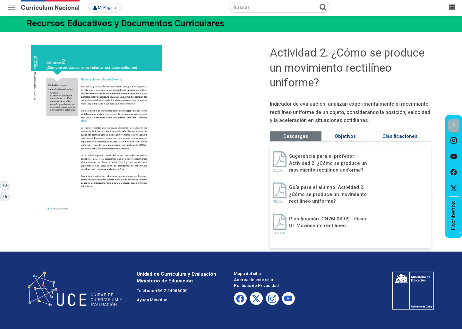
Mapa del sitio (247, 273)
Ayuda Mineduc (152, 300)
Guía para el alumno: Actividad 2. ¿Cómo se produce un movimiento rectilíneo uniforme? (328, 194)
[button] (453, 125)
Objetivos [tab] (345, 136)
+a (6, 185)
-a (6, 196)
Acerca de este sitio (253, 279)
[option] (454, 141)
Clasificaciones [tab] (399, 136)
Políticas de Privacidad (256, 285)
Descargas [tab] (295, 136)
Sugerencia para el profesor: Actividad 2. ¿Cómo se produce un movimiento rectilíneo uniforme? (328, 163)
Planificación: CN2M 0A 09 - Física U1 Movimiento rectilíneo (328, 222)
